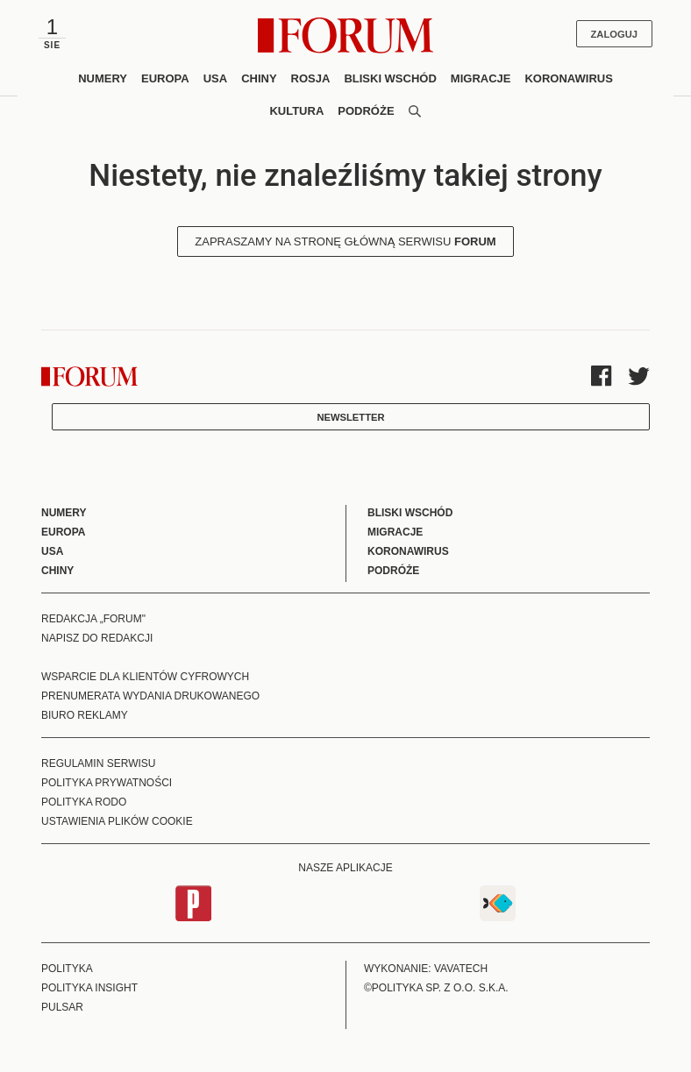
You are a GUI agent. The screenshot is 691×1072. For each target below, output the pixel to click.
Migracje (481, 78)
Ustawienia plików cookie (117, 821)
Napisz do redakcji (97, 638)
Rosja (311, 78)
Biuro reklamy (84, 715)
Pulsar (62, 1007)
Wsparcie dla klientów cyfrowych (145, 677)
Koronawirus (568, 78)
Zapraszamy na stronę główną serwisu (345, 241)
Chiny (258, 78)
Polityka (67, 968)
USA (215, 78)
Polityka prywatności (106, 783)
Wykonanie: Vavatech (426, 968)
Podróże (366, 110)
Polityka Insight (89, 988)
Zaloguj (614, 34)
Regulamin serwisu (98, 763)
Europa (165, 78)
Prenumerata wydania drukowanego (150, 696)
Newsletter (350, 417)
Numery (102, 78)
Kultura (296, 110)
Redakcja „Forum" (93, 619)
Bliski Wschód (390, 78)
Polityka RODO (83, 802)
